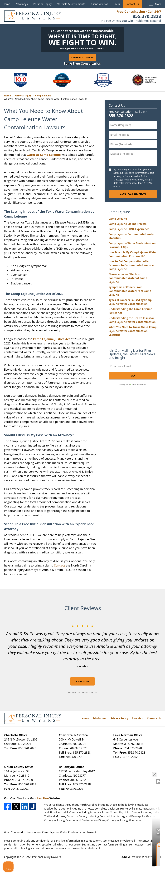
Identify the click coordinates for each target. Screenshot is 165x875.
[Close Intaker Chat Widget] (154, 772)
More (158, 4)
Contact (59, 565)
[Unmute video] (108, 772)
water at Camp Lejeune (44, 155)
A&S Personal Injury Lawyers (43, 857)
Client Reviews (99, 4)
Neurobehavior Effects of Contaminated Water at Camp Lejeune (128, 278)
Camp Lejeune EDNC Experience (129, 229)
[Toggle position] (147, 772)
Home (6, 4)
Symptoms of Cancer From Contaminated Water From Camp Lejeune (130, 291)
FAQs (117, 4)
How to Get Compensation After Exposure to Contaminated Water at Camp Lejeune (132, 265)
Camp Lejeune (118, 218)
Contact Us (132, 4)
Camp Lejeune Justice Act (51, 339)
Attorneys (22, 4)
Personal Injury (42, 4)
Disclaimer (100, 718)
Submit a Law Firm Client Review (82, 692)
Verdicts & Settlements (71, 4)
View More (82, 681)
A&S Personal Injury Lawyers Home (32, 16)
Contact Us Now (82, 57)
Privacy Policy (119, 718)
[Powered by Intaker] (137, 868)
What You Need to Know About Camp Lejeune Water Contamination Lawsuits (132, 331)
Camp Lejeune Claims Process (127, 224)
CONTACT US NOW (133, 194)
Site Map (137, 718)
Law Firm (43, 798)
